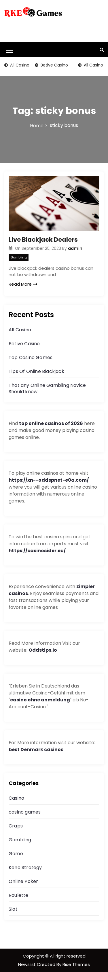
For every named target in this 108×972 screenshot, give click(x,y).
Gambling (18, 257)
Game (16, 853)
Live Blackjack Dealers (43, 239)
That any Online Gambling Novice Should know (47, 388)
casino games (25, 812)
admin (75, 248)
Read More (23, 284)
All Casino (19, 65)
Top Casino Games (30, 357)
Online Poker (23, 881)
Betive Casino (53, 65)
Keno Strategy (25, 867)
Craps (16, 826)
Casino (16, 798)
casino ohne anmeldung (40, 699)
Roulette (19, 895)
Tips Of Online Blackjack (36, 371)
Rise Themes (76, 964)
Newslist (27, 964)
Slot (13, 909)
